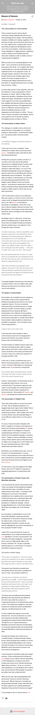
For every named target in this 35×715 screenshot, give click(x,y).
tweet (3, 658)
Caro (2, 537)
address (14, 202)
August (3, 153)
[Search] (32, 4)
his (4, 462)
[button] (32, 16)
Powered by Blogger (17, 711)
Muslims (4, 394)
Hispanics (27, 392)
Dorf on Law (17, 3)
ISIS (26, 428)
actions (7, 462)
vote (28, 692)
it (4, 135)
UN (11, 367)
